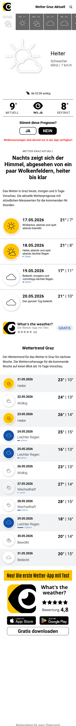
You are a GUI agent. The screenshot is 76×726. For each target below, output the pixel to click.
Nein (47, 130)
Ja (27, 130)
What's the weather (7, 7)
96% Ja (38, 108)
